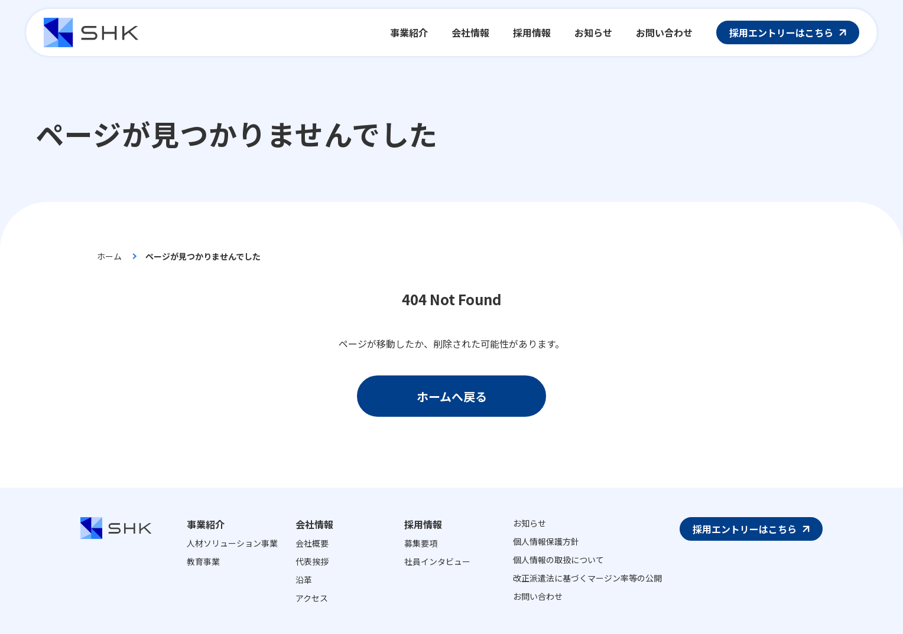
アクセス (311, 598)
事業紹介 (206, 524)
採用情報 (423, 524)
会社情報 (314, 524)
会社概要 (312, 543)
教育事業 (203, 561)
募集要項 (420, 543)
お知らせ (529, 523)
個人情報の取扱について (558, 560)
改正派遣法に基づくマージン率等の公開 (587, 578)
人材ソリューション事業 (232, 543)
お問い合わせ (538, 596)
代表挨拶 (312, 561)
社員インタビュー (437, 561)
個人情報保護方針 (546, 541)
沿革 (303, 580)
